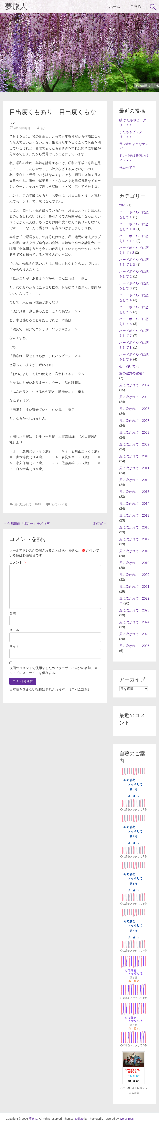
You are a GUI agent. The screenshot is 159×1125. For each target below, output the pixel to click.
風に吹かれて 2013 (134, 492)
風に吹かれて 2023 (134, 610)
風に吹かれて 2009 (134, 444)
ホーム (114, 6)
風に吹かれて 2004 (134, 385)
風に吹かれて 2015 (134, 515)
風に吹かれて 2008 (134, 432)
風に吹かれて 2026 (134, 646)
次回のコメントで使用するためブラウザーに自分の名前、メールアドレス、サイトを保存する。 (55, 670)
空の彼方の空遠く (132, 373)
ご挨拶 (135, 6)
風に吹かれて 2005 (134, 397)
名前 (12, 613)
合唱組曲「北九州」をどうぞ (26, 523)
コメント (17, 562)
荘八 (43, 128)
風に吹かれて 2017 (134, 539)
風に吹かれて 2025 (134, 634)
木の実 (100, 523)
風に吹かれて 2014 (134, 503)
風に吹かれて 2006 (134, 409)
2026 (123, 205)
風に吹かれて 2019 (27, 504)
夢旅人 (16, 6)
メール (14, 630)
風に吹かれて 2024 (134, 622)
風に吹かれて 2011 (134, 468)
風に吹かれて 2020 (134, 574)
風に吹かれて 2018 (134, 551)
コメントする (58, 504)
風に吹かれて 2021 (134, 586)
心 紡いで (127, 366)
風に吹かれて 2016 (134, 527)
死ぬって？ (127, 167)
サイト (14, 646)
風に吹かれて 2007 (134, 420)
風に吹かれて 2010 (134, 456)
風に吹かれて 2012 (134, 480)
